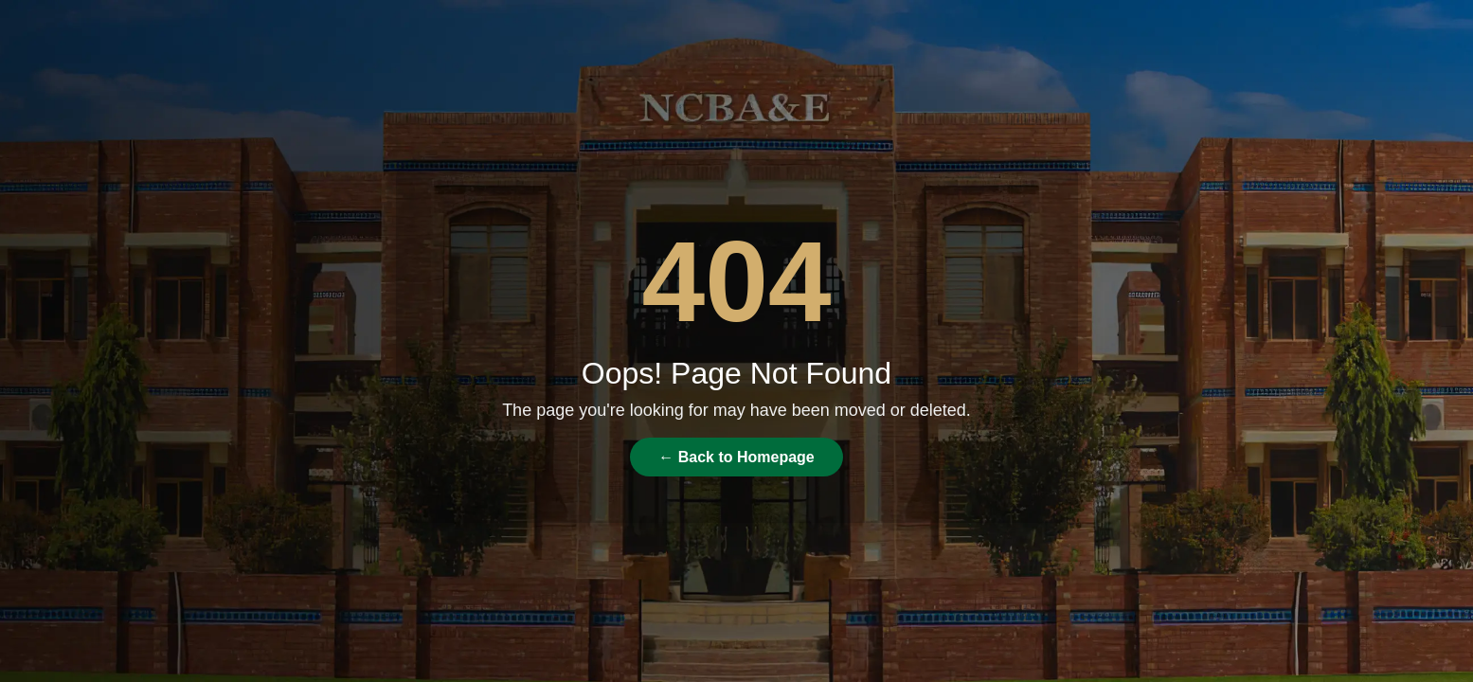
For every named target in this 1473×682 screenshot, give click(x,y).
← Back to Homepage (736, 457)
